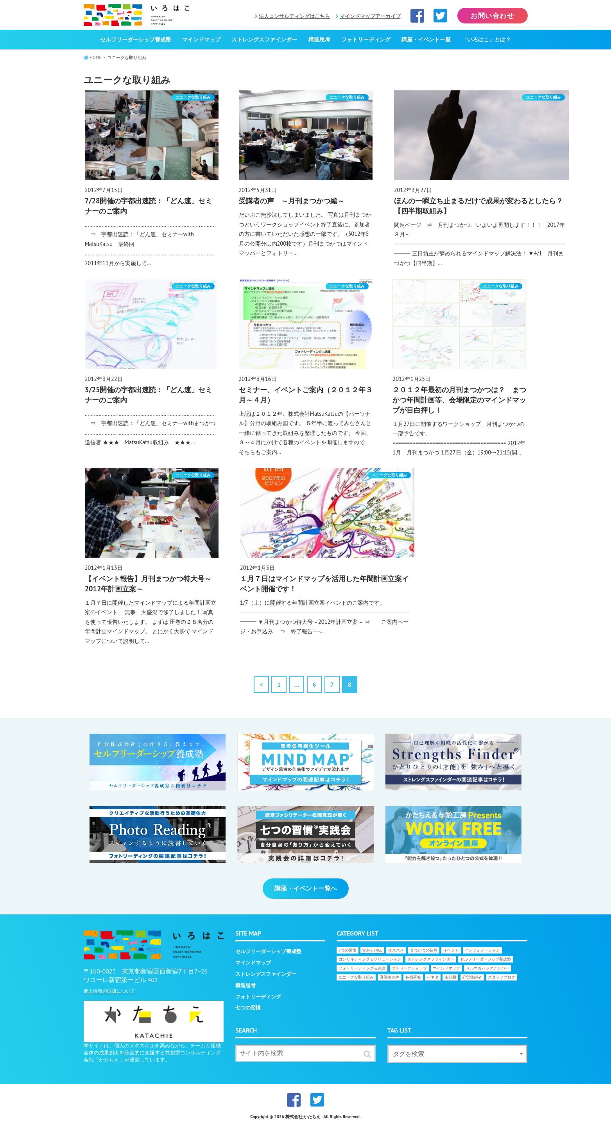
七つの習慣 (248, 1007)
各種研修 (413, 977)
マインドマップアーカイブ (370, 16)
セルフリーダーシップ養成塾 (135, 39)
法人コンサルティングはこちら (294, 16)
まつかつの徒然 (423, 950)
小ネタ (433, 977)
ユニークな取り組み (356, 977)
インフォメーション (482, 950)
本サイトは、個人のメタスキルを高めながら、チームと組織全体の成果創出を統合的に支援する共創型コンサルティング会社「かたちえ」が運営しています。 (152, 1052)
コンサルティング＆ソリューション (370, 959)
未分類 (450, 977)
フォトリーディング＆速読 (362, 968)
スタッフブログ (501, 977)
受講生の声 (390, 977)
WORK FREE (372, 950)
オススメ (396, 950)
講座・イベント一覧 (426, 39)
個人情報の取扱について (109, 991)
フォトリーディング (366, 39)
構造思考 (319, 39)
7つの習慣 (347, 950)
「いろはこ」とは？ (486, 39)
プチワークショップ (409, 968)
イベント (451, 950)
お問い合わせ (492, 15)
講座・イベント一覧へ (305, 888)
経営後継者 (472, 977)
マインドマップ (201, 39)
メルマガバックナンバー (487, 968)
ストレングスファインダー (264, 39)
